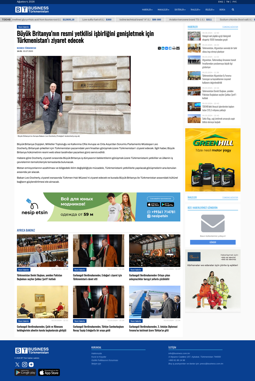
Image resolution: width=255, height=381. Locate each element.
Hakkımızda (96, 353)
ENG (220, 2)
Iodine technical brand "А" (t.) (143, 19)
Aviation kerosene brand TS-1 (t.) (193, 19)
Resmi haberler (23, 26)
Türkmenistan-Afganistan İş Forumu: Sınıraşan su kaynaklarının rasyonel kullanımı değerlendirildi (217, 79)
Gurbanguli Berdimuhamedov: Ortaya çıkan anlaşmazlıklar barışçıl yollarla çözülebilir (149, 277)
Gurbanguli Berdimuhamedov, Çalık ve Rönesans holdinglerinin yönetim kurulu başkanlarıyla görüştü (41, 328)
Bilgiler (210, 9)
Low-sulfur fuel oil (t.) (100, 19)
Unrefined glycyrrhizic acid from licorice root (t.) (45, 19)
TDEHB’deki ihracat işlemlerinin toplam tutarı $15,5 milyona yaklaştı (218, 108)
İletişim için (96, 364)
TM (227, 2)
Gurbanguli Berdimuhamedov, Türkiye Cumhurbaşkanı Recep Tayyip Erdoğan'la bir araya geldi (98, 328)
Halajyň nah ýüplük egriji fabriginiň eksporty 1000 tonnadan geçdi (216, 37)
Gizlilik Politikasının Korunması (104, 360)
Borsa (222, 9)
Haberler (193, 27)
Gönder (213, 242)
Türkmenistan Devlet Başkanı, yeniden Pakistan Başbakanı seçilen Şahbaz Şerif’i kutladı (39, 277)
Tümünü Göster (230, 27)
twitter (17, 364)
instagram (24, 364)
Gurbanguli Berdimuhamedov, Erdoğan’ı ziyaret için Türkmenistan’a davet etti (97, 277)
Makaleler (163, 9)
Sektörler (180, 9)
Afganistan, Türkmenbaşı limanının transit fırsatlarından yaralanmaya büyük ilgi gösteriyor (219, 63)
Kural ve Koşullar (98, 357)
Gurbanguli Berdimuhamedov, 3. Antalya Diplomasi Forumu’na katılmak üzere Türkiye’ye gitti (153, 328)
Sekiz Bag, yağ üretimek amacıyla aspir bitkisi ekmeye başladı (218, 120)
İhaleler (192, 197)
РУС (235, 2)
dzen (30, 364)
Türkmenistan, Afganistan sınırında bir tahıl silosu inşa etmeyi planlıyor (219, 49)
